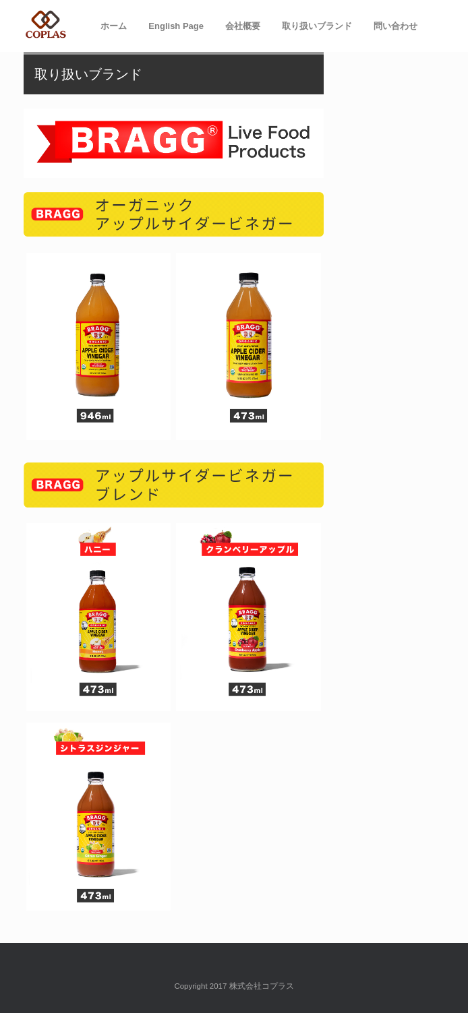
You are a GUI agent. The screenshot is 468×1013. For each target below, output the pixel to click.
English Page (176, 26)
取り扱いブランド (317, 26)
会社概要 (242, 26)
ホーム (113, 26)
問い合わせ (395, 26)
